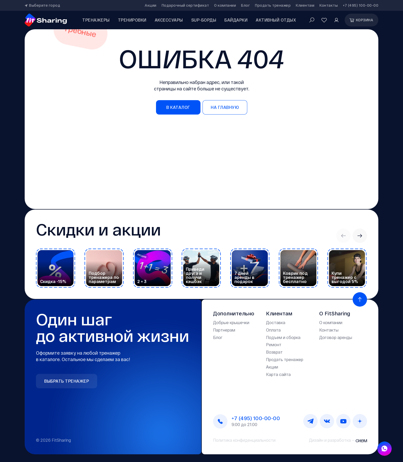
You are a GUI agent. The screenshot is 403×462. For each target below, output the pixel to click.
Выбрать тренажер (66, 381)
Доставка (275, 322)
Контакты (328, 5)
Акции (151, 5)
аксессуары (169, 19)
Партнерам (224, 329)
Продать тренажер (273, 5)
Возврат (274, 352)
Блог (245, 5)
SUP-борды (203, 19)
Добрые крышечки (231, 322)
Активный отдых (276, 19)
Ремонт (273, 344)
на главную (225, 107)
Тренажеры (96, 19)
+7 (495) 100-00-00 (360, 5)
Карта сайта (278, 374)
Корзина (361, 20)
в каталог (178, 107)
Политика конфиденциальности (244, 440)
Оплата (273, 329)
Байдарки (236, 19)
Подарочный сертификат (185, 5)
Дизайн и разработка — (338, 440)
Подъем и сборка (283, 337)
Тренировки (132, 19)
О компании (225, 5)
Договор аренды (335, 337)
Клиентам (305, 5)
